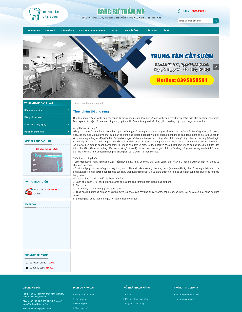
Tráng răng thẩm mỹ (83, 294)
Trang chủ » (79, 103)
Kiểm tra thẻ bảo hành (92, 30)
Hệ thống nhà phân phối (186, 294)
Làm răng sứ (80, 299)
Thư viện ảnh (131, 30)
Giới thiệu (50, 30)
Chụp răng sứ (80, 308)
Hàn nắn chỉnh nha (34, 131)
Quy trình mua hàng (134, 303)
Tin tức (114, 30)
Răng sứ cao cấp (33, 110)
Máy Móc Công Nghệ (35, 124)
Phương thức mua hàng (136, 299)
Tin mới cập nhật (94, 103)
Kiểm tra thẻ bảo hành (47, 149)
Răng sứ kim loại (33, 117)
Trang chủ (34, 30)
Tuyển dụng (150, 30)
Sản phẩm (67, 30)
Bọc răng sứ (80, 303)
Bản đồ (128, 294)
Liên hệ (165, 30)
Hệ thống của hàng (184, 299)
